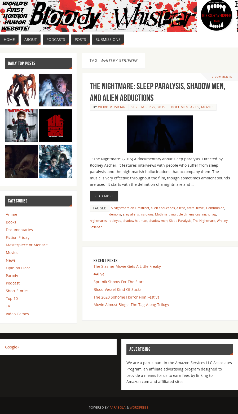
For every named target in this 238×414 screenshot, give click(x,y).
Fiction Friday (17, 237)
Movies (207, 107)
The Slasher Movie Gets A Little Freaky (127, 266)
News (11, 260)
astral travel (196, 208)
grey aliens (131, 214)
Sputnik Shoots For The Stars (119, 281)
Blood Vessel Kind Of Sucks (118, 289)
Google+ (12, 347)
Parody (12, 275)
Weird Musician (112, 107)
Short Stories (17, 290)
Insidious (146, 214)
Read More (104, 196)
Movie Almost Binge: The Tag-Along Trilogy (131, 304)
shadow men (158, 220)
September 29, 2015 (148, 107)
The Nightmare (204, 220)
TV (8, 306)
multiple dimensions (186, 214)
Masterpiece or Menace (27, 244)
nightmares (98, 220)
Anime (11, 214)
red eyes (114, 220)
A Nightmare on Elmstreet (130, 208)
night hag (209, 214)
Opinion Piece (18, 267)
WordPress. (139, 407)
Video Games (17, 313)
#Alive (99, 274)
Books (11, 222)
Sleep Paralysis (180, 220)
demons (115, 214)
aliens (181, 208)
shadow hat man (135, 220)
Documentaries (185, 107)
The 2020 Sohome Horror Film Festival (127, 297)
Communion (215, 208)
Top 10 (12, 298)
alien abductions (163, 208)
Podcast (13, 283)
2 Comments (222, 77)
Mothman (162, 214)
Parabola (117, 407)
